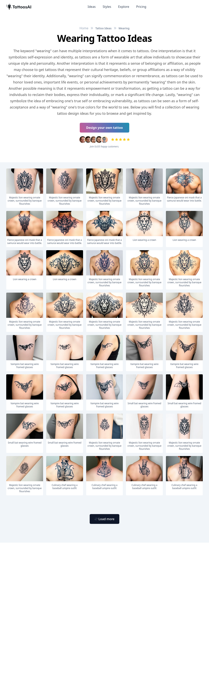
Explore (123, 6)
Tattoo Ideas (103, 28)
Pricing (141, 6)
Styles (107, 6)
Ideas (92, 6)
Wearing (124, 28)
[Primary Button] (104, 519)
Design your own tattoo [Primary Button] (104, 127)
